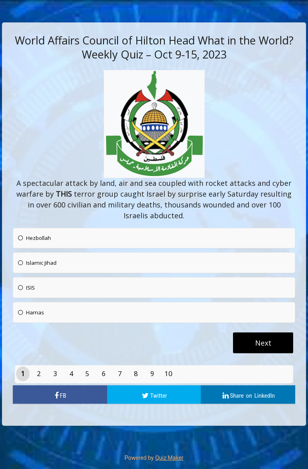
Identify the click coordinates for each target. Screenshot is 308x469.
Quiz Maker (169, 458)
